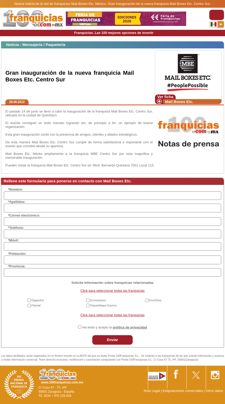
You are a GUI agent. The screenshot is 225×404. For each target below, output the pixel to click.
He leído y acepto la (114, 327)
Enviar (112, 340)
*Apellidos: (16, 202)
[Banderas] (216, 24)
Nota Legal (152, 391)
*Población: (17, 254)
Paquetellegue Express (103, 305)
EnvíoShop (155, 300)
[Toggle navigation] (216, 15)
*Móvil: (13, 240)
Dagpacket (37, 300)
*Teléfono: (16, 228)
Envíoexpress (98, 300)
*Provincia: (16, 266)
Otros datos (214, 391)
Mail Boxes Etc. (179, 101)
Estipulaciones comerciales (183, 391)
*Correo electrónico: (24, 215)
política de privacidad (130, 327)
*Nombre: (15, 189)
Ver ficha (165, 97)
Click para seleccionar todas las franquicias (112, 291)
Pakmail (36, 305)
